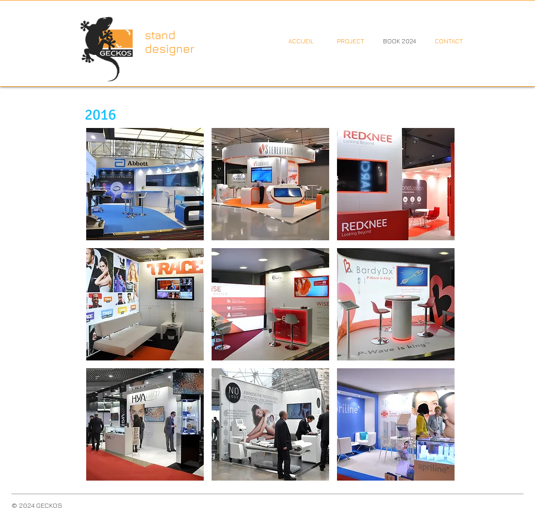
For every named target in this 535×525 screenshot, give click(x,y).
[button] (145, 184)
